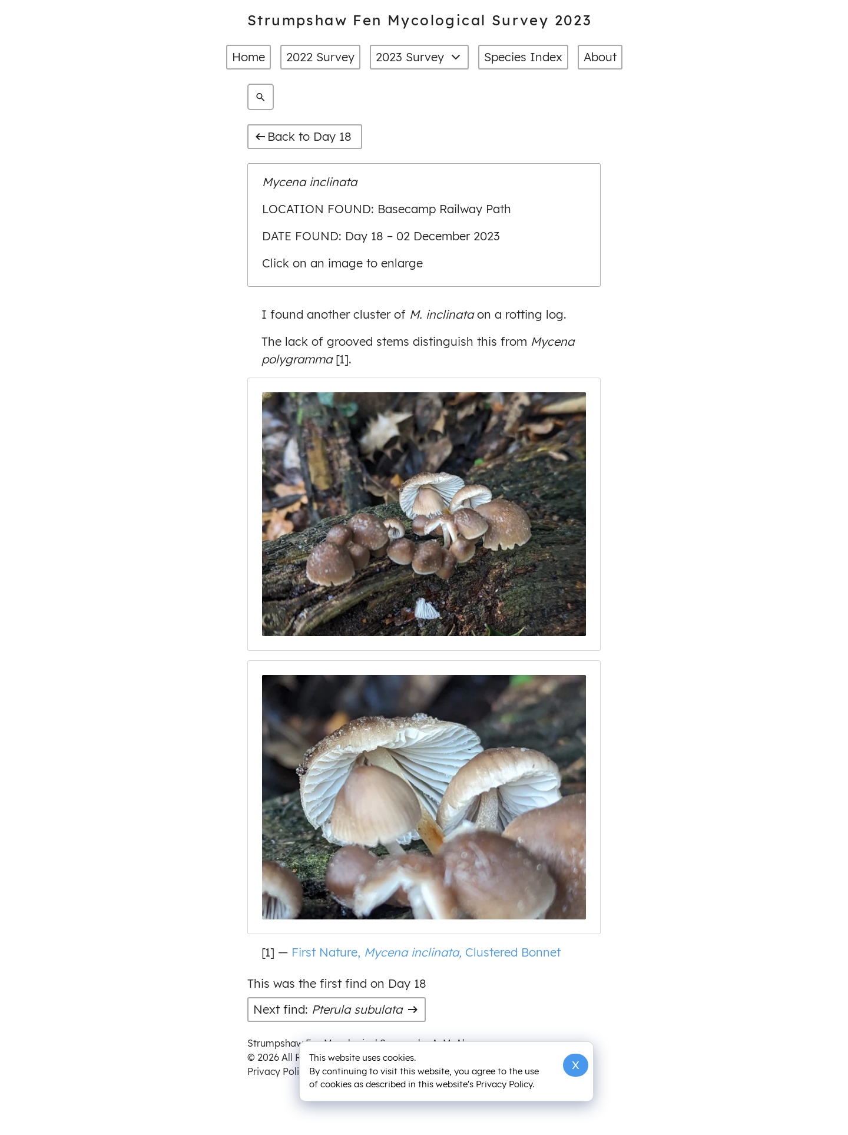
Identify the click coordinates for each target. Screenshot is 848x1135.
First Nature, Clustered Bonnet (424, 951)
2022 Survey (320, 56)
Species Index (523, 56)
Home (248, 56)
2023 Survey (419, 57)
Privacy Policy (278, 1071)
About (600, 56)
